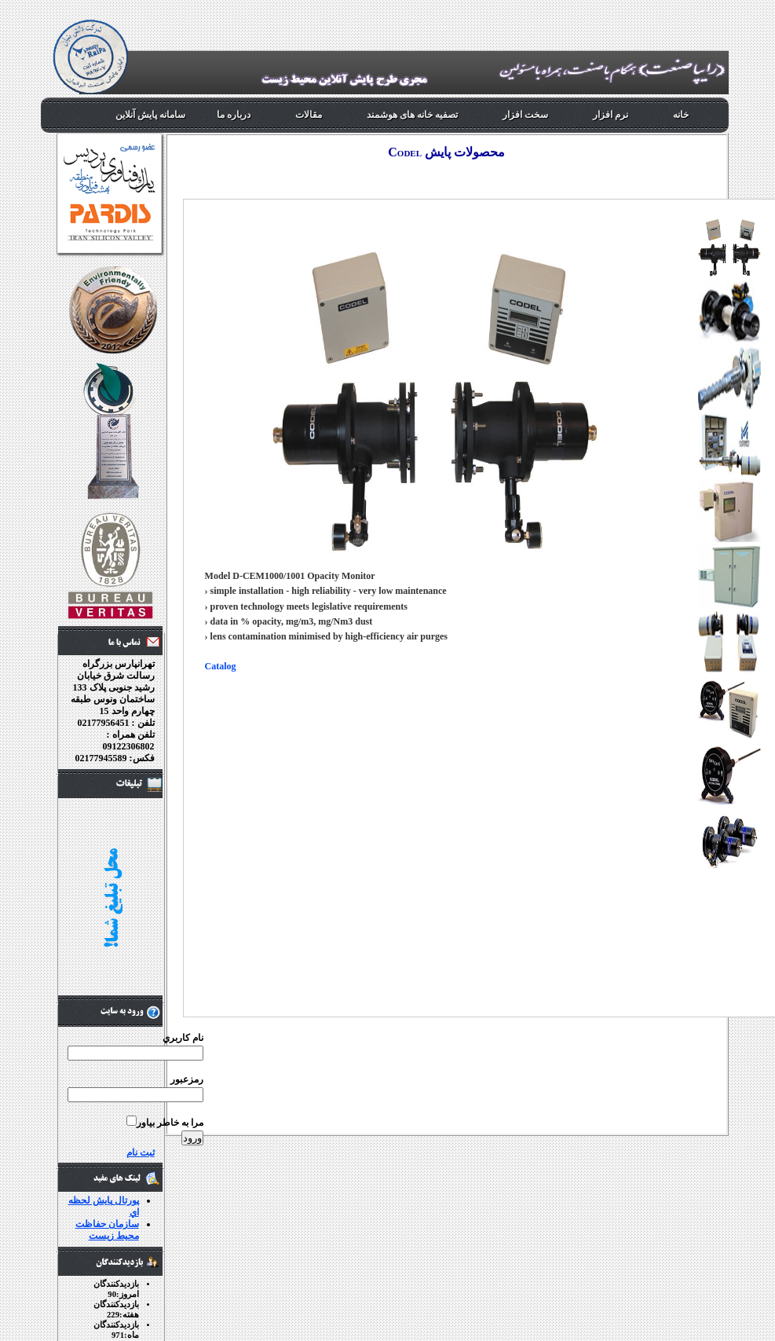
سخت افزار (525, 114)
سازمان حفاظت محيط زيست (107, 1229)
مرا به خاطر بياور (170, 1122)
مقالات (308, 114)
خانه (681, 114)
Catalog (220, 666)
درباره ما (233, 114)
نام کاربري (183, 1037)
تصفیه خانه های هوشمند (412, 114)
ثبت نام (140, 1152)
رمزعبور (186, 1079)
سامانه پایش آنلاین (150, 114)
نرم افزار (610, 114)
